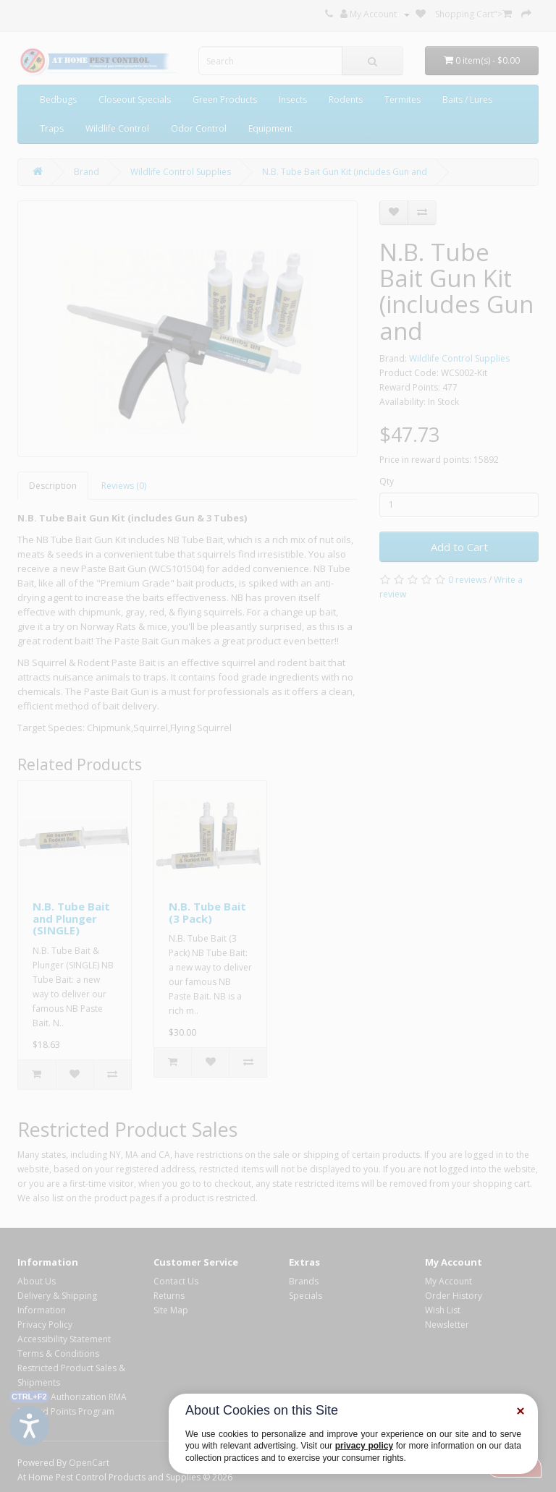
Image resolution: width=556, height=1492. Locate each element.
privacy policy (364, 1446)
